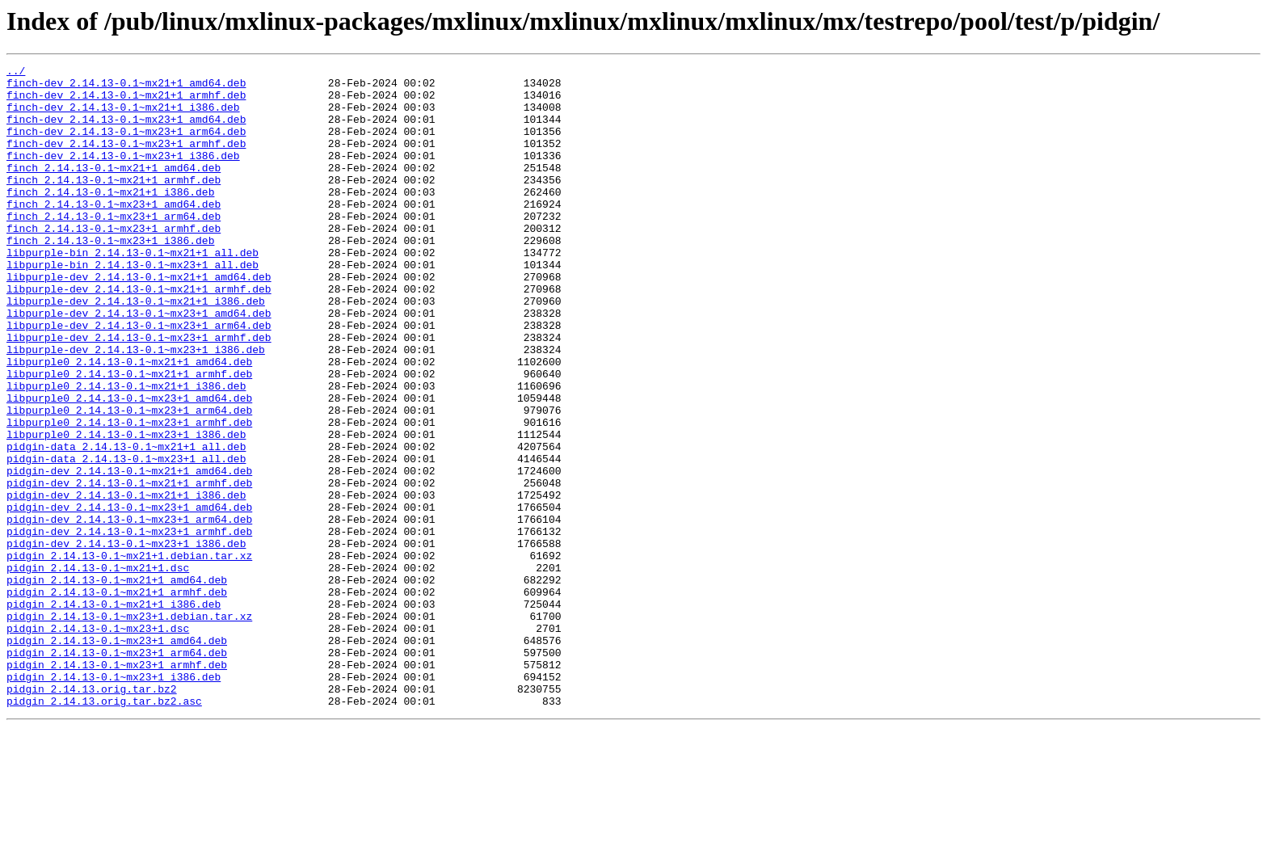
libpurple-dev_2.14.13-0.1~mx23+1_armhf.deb (139, 392)
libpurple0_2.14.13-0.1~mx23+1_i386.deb (126, 509)
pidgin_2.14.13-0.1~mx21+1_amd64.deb (116, 683)
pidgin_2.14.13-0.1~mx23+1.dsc (97, 742)
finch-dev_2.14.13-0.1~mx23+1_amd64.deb (126, 131)
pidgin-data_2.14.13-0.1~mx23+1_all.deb (126, 538)
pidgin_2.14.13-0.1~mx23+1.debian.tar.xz (129, 727)
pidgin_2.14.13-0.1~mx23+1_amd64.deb (116, 756)
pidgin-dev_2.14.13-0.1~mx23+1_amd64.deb (129, 596)
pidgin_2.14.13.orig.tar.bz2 (91, 814)
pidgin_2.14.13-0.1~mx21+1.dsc (97, 669)
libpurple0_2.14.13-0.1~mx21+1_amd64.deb (129, 422)
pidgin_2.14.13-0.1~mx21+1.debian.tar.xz (129, 654)
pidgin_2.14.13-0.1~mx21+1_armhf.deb (116, 698)
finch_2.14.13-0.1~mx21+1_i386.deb (110, 218)
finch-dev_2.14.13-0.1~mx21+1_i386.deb (123, 116)
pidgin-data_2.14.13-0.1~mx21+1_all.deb (126, 523)
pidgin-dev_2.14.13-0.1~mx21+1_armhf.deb (129, 567)
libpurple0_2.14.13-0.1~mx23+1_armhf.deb (129, 494)
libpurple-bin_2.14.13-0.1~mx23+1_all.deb (132, 305)
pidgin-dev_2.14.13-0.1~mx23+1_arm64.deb (129, 611)
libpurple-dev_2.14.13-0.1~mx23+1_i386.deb (135, 407)
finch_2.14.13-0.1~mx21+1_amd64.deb (113, 189)
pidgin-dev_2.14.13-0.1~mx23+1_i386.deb (126, 640)
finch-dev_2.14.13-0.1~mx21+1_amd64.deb (126, 87)
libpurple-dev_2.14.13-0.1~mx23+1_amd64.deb (139, 363)
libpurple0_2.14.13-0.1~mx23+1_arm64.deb (129, 480)
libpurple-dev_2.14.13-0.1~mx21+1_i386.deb (135, 349)
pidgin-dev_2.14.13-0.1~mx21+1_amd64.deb (129, 552)
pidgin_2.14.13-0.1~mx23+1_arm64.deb (116, 771)
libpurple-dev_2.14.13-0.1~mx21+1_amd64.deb (139, 320)
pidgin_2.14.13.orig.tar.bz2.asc (104, 829)
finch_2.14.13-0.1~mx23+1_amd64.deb (113, 232)
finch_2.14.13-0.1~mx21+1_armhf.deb (113, 203)
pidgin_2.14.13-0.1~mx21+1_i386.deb (113, 712)
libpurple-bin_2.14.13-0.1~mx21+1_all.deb (132, 291)
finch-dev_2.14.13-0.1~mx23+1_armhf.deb (126, 160)
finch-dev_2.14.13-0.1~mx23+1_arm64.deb (126, 145)
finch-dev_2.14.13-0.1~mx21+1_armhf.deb (126, 102)
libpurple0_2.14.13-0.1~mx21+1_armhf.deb (129, 436)
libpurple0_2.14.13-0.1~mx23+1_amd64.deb (129, 465)
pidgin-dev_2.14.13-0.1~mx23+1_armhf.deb (129, 625)
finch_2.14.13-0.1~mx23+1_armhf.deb (113, 262)
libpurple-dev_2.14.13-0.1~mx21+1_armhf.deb (139, 334)
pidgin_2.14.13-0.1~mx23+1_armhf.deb (116, 785)
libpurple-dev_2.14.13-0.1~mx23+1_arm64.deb (139, 378)
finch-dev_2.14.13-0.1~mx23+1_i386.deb (123, 174)
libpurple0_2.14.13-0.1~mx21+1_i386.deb (126, 451)
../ (15, 72)
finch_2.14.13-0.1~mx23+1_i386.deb (110, 276)
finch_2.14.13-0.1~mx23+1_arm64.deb (113, 247)
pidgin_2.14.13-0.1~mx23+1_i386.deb (113, 800)
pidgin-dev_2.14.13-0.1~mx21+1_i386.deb (126, 582)
